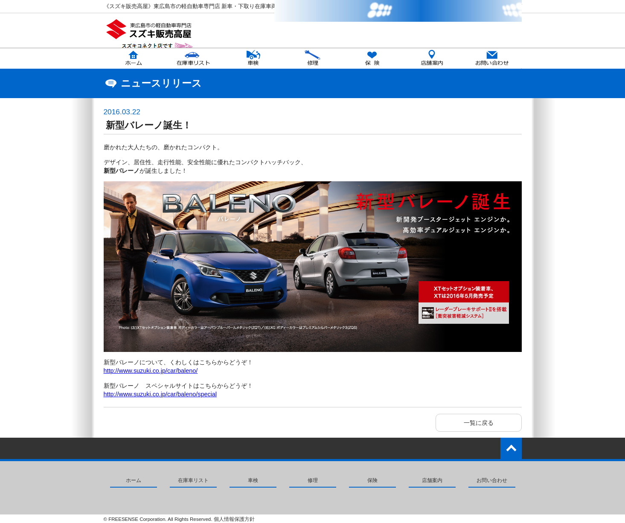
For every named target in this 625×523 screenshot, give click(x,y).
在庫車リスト (193, 480)
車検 (253, 480)
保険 (372, 480)
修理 (313, 480)
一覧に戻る (479, 422)
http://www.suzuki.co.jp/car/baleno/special (160, 394)
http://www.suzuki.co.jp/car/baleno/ (151, 370)
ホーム (133, 480)
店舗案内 (432, 480)
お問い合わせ (492, 480)
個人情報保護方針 (234, 519)
